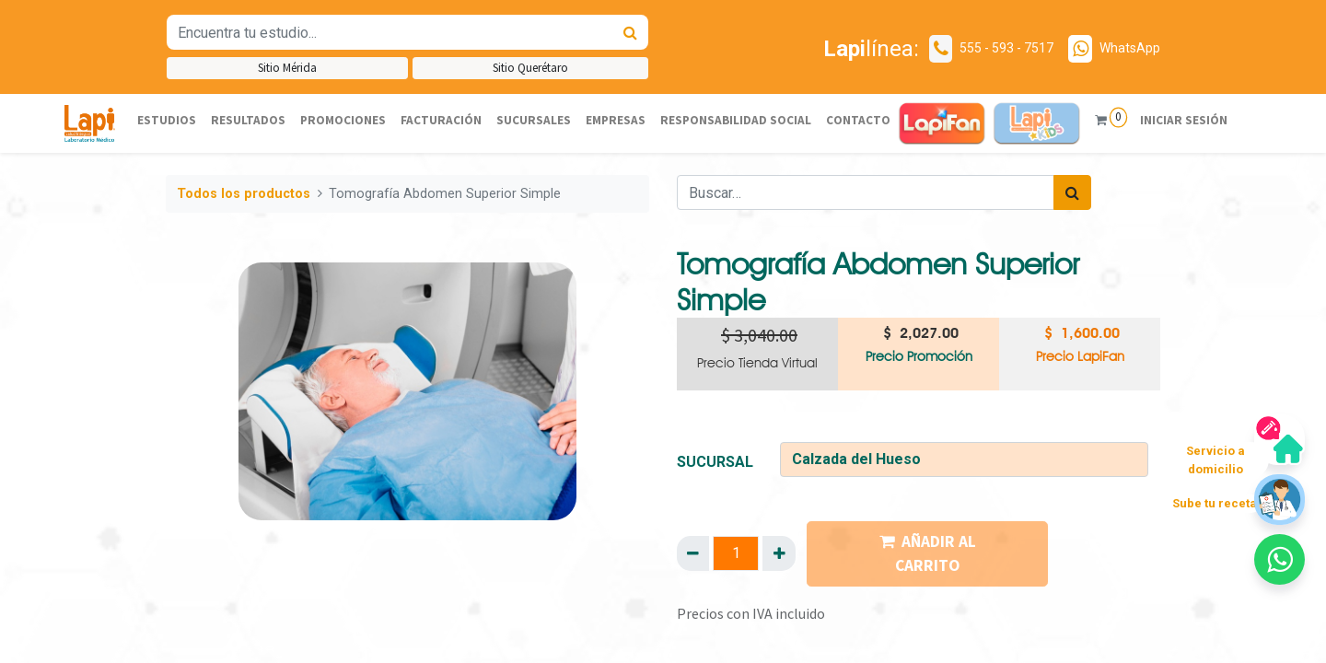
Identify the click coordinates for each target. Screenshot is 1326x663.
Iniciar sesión (1182, 120)
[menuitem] (167, 121)
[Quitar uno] (693, 553)
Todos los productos (243, 194)
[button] (1279, 559)
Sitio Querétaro (530, 68)
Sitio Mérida (287, 68)
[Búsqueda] (630, 32)
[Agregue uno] (778, 553)
